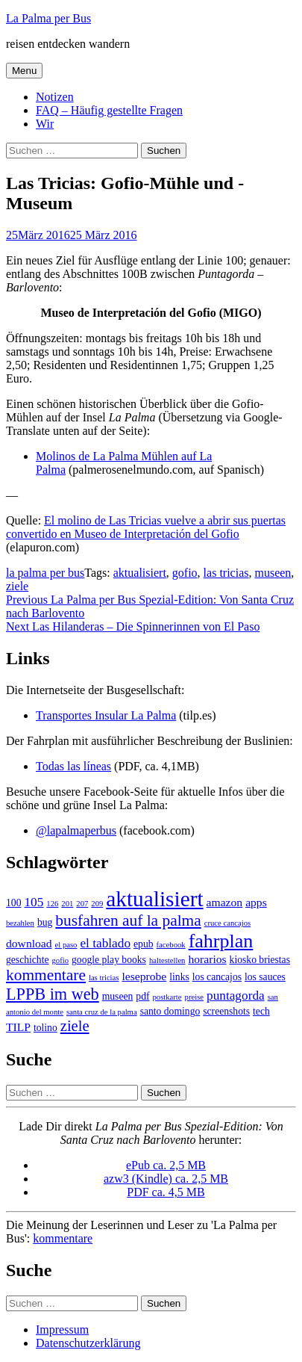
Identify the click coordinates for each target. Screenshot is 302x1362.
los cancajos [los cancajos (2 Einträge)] (217, 976)
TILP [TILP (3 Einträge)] (18, 1027)
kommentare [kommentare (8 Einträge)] (46, 975)
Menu (24, 70)
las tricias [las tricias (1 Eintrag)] (104, 977)
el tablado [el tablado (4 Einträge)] (105, 943)
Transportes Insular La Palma (106, 715)
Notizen (55, 96)
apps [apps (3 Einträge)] (256, 902)
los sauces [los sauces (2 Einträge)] (265, 976)
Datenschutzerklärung (88, 1343)
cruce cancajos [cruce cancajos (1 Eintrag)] (227, 923)
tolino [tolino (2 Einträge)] (45, 1027)
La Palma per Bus (48, 18)
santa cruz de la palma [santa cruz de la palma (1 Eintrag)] (101, 1012)
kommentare (62, 1238)
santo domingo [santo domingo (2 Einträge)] (170, 1011)
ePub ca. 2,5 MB (166, 1165)
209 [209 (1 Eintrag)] (97, 904)
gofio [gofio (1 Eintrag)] (60, 960)
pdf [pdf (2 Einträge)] (142, 996)
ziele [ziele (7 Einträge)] (74, 1026)
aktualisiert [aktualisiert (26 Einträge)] (154, 899)
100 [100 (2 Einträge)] (13, 902)
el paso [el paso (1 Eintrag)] (66, 945)
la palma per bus (45, 572)
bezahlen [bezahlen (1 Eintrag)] (20, 923)
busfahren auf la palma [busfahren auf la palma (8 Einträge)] (128, 920)
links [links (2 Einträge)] (179, 976)
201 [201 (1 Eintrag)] (67, 904)
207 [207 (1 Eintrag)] (82, 904)
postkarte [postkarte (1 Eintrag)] (167, 997)
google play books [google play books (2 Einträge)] (109, 959)
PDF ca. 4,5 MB (165, 1192)
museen (272, 572)
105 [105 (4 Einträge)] (33, 902)
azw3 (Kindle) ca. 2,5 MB (166, 1178)
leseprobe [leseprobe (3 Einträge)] (144, 976)
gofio (185, 572)
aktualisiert (139, 572)
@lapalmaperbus (76, 830)
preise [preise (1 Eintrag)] (194, 997)
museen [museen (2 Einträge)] (117, 996)
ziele (17, 586)
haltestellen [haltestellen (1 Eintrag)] (167, 960)
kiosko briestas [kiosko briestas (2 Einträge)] (260, 959)
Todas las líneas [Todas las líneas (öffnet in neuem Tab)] (73, 766)
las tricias (226, 572)
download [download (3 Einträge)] (29, 943)
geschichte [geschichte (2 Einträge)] (27, 959)
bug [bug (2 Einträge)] (44, 922)
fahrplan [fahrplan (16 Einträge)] (221, 941)
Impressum (62, 1329)
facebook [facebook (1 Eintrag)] (171, 945)
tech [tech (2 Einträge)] (261, 1011)
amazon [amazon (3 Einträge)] (225, 902)
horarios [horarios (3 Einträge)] (207, 959)
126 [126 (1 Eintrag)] (52, 904)
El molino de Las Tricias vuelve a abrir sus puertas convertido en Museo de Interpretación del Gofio (146, 527)
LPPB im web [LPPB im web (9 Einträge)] (52, 994)
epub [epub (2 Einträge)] (143, 944)
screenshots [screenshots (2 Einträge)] (226, 1011)
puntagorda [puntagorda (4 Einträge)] (236, 995)
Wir (45, 123)
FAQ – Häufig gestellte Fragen (109, 110)
